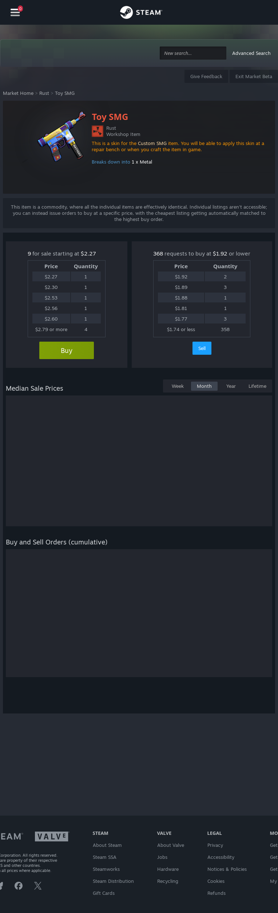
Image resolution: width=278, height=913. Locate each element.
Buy (66, 350)
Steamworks (106, 869)
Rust (44, 93)
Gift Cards (104, 893)
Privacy (215, 845)
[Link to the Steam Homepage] (141, 13)
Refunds (216, 893)
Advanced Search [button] (251, 53)
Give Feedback (206, 76)
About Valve (170, 845)
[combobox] (193, 53)
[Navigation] (15, 12)
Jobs (162, 857)
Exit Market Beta (253, 76)
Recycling (167, 881)
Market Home (18, 93)
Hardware (168, 869)
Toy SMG (65, 93)
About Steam (107, 845)
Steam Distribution (113, 881)
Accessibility (220, 857)
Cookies (216, 881)
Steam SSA (104, 857)
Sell (202, 348)
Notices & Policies (227, 869)
